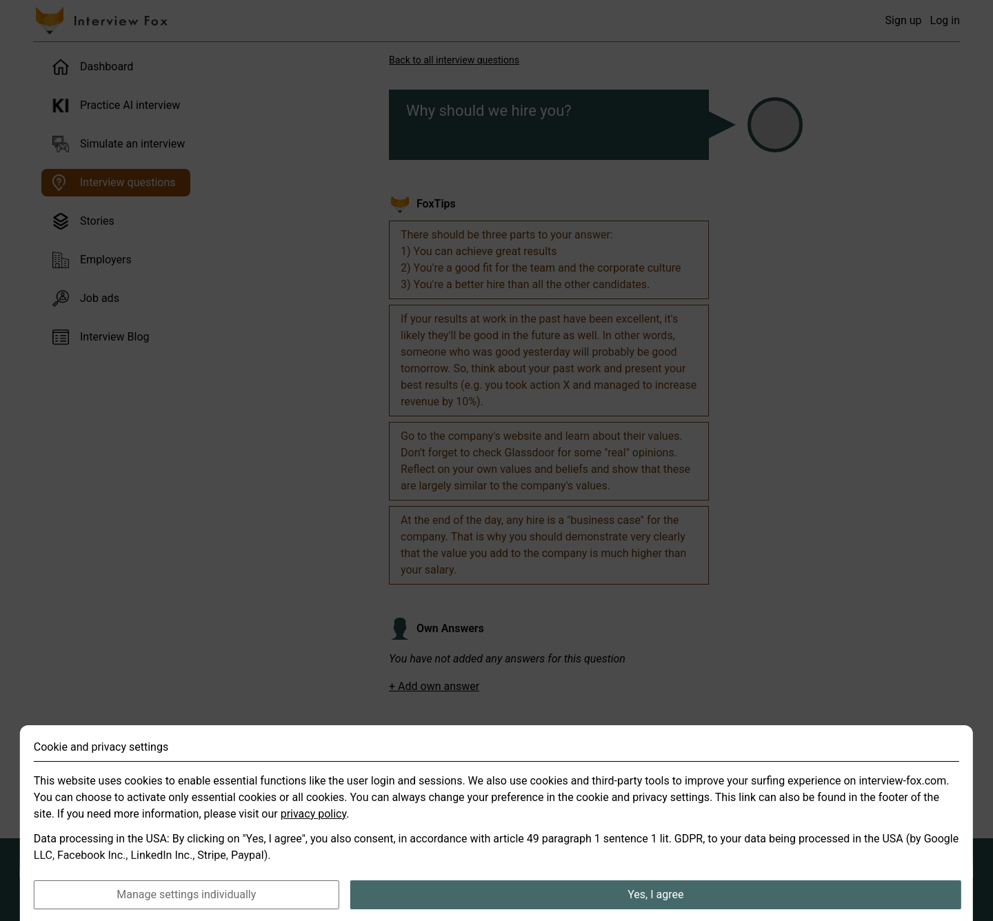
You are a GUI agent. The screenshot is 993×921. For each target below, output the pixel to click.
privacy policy (314, 835)
